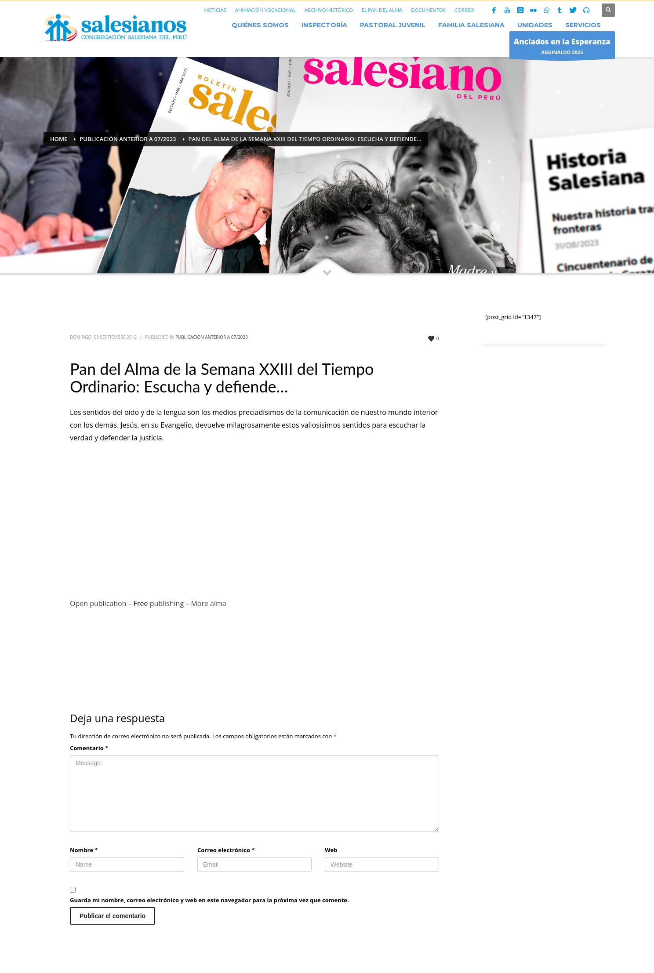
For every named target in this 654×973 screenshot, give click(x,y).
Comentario (89, 748)
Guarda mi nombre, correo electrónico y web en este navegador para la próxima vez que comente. (209, 900)
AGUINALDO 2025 (562, 47)
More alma (208, 603)
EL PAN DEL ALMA (382, 10)
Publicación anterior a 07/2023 (211, 337)
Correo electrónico (226, 850)
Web (331, 850)
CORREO (464, 10)
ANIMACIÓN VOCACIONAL (265, 10)
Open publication (98, 603)
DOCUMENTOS (428, 10)
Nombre (84, 850)
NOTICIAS (215, 10)
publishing (167, 603)
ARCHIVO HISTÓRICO (329, 10)
